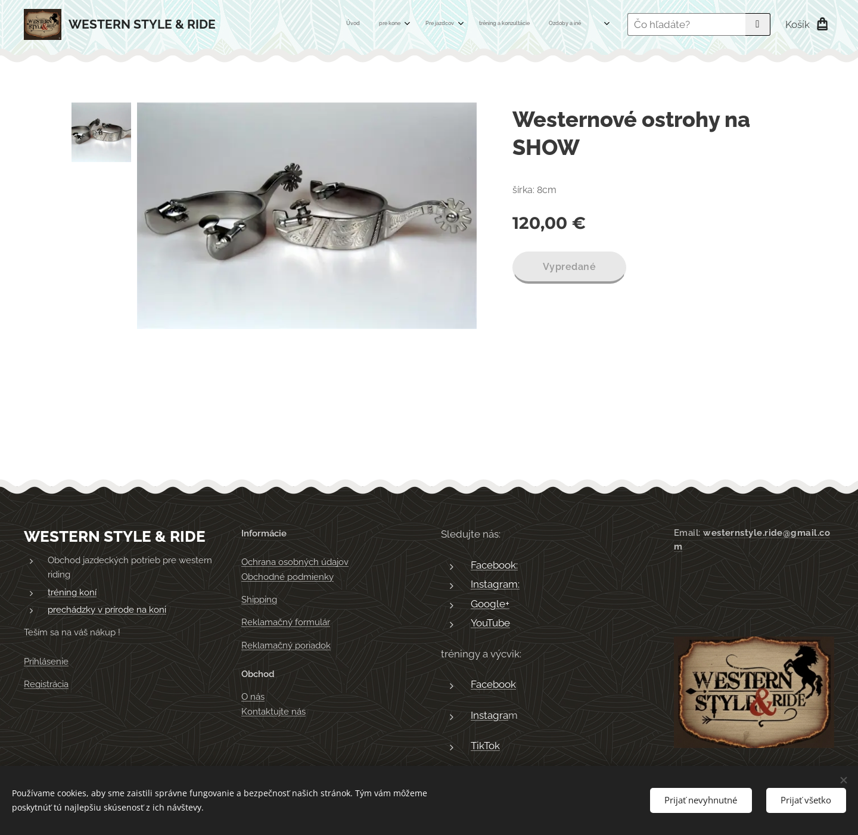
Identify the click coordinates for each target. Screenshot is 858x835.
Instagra (489, 715)
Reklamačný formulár (285, 622)
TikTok (485, 746)
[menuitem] (425, 24)
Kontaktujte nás (273, 711)
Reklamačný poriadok (286, 645)
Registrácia (46, 684)
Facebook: (494, 565)
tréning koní (72, 592)
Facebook (493, 685)
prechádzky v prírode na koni (107, 610)
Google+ (490, 604)
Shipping (259, 599)
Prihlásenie (46, 661)
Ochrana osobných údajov (295, 562)
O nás (253, 697)
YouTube (490, 623)
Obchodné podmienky (287, 577)
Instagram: (495, 585)
